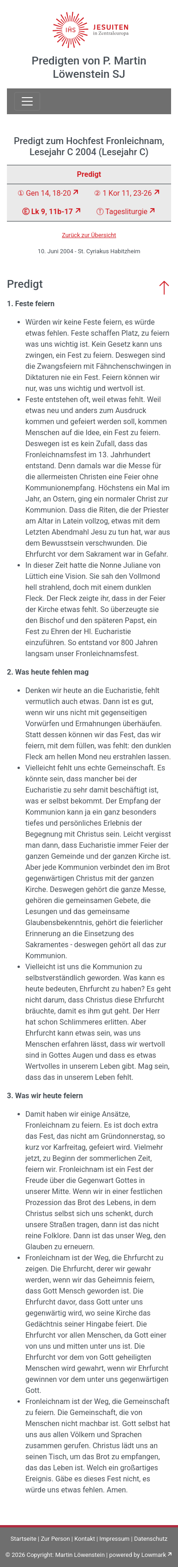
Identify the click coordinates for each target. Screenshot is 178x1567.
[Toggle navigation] (27, 101)
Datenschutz (150, 1538)
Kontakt (84, 1538)
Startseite (23, 1538)
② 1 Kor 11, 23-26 (123, 193)
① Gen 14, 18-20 (44, 193)
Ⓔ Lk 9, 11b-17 (47, 211)
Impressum (115, 1538)
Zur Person (55, 1538)
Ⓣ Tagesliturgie (122, 211)
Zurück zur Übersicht (89, 235)
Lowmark (153, 1554)
